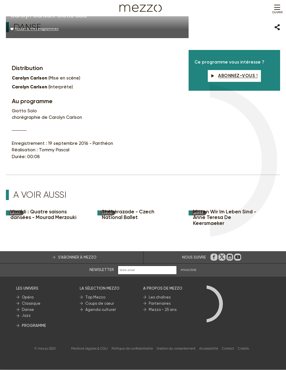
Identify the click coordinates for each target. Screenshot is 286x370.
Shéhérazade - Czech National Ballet (128, 214)
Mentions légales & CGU (89, 348)
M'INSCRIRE (189, 270)
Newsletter (101, 270)
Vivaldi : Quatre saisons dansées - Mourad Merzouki (43, 214)
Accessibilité (208, 348)
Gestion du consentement (176, 348)
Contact (228, 348)
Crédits (243, 348)
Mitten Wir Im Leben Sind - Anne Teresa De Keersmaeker (224, 217)
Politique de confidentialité (132, 348)
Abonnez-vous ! (234, 76)
